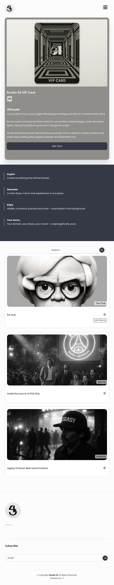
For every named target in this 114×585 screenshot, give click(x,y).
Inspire (11, 174)
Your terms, (13, 220)
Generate (12, 189)
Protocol (101, 456)
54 (63, 578)
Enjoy (10, 204)
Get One (57, 146)
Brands (102, 382)
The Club (101, 303)
